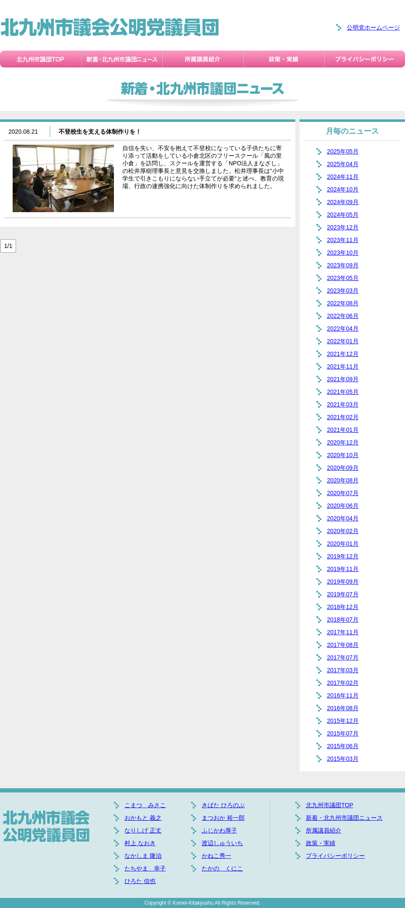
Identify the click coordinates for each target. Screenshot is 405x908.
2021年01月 (343, 429)
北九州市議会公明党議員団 (109, 27)
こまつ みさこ (145, 805)
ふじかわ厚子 (219, 830)
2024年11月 (343, 176)
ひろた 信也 (140, 881)
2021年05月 (343, 391)
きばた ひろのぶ (223, 805)
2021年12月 (343, 353)
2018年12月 (343, 607)
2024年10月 (343, 189)
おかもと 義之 (143, 817)
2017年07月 (343, 657)
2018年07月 (343, 619)
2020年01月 (343, 543)
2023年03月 (343, 290)
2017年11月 (343, 632)
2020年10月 (343, 455)
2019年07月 (343, 594)
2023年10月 (343, 252)
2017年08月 (343, 644)
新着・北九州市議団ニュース (344, 817)
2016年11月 (343, 695)
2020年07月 (343, 493)
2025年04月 (343, 164)
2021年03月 (343, 404)
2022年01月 (343, 341)
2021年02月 (343, 417)
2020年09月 (343, 467)
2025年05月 (343, 151)
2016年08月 (343, 708)
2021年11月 (343, 366)
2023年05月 (343, 278)
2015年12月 (343, 720)
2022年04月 (343, 328)
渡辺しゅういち (222, 843)
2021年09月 (343, 379)
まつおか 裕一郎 (223, 817)
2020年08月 (343, 480)
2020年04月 (343, 518)
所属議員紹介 (323, 830)
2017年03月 (343, 670)
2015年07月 (343, 733)
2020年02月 (343, 531)
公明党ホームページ (373, 27)
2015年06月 (343, 746)
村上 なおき (140, 843)
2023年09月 (343, 265)
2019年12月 (343, 556)
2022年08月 (343, 303)
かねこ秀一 (216, 855)
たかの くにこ (222, 868)
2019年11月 (343, 569)
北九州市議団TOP (330, 805)
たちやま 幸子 (145, 868)
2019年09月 (343, 581)
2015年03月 (343, 758)
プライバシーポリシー (335, 855)
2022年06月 (343, 316)
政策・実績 (320, 843)
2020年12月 (343, 442)
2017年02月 (343, 682)
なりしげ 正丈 (143, 830)
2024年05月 (343, 214)
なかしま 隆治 (143, 855)
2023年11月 (343, 240)
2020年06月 (343, 505)
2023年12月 (343, 227)
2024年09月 (343, 202)
